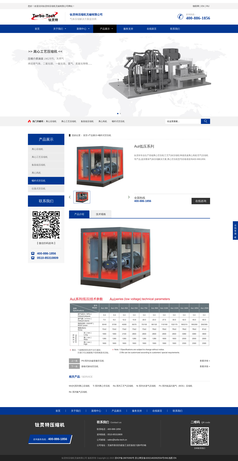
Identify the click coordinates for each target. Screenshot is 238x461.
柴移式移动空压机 (89, 366)
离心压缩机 (51, 121)
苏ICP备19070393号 (124, 458)
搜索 (205, 121)
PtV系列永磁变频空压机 (92, 361)
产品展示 (105, 28)
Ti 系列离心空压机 (101, 386)
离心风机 (103, 121)
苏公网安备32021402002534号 (149, 458)
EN (202, 6)
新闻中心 (81, 28)
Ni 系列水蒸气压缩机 (146, 386)
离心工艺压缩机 (68, 121)
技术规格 (101, 214)
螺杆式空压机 (118, 121)
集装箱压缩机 (87, 121)
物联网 (196, 6)
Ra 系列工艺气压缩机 (123, 386)
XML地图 (168, 458)
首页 (37, 28)
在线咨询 (200, 201)
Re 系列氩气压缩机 (78, 392)
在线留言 (151, 28)
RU (207, 6)
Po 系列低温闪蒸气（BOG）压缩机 (175, 386)
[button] (117, 113)
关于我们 (58, 28)
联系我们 (175, 28)
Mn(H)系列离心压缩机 (79, 386)
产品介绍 (79, 214)
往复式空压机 (38, 188)
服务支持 (128, 28)
